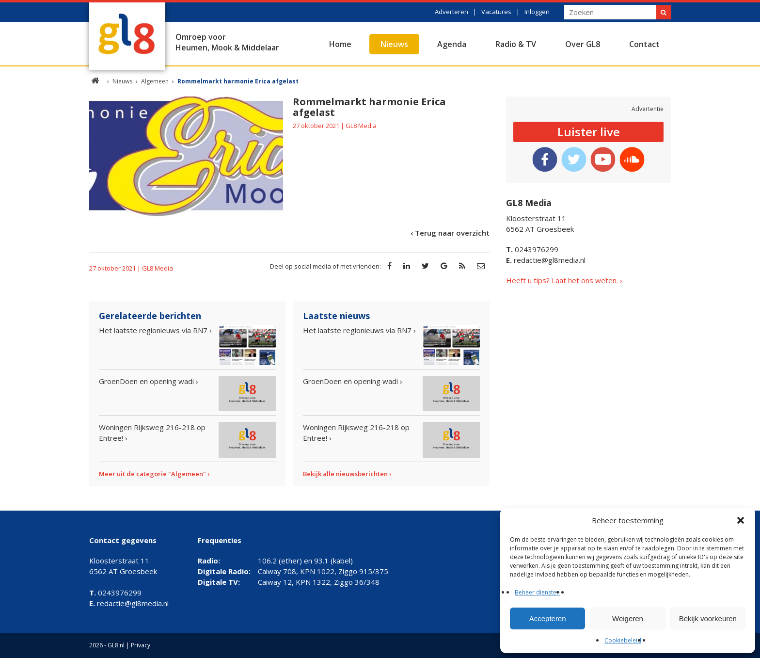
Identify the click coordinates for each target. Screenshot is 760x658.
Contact (644, 44)
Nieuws (394, 44)
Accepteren (547, 618)
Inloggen (537, 11)
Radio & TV (515, 44)
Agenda (451, 44)
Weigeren (627, 618)
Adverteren (451, 11)
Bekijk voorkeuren (708, 618)
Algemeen (155, 81)
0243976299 (532, 249)
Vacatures (496, 11)
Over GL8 (582, 44)
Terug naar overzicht (452, 233)
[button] (740, 520)
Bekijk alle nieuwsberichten (345, 473)
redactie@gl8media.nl (546, 260)
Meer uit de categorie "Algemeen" (152, 473)
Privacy (140, 645)
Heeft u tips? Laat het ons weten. (562, 280)
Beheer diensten (537, 592)
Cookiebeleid (622, 640)
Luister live (588, 132)
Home (340, 44)
